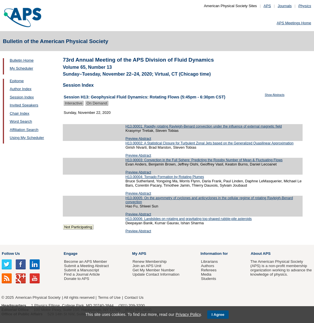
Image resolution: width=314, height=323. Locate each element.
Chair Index (19, 113)
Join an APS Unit (146, 266)
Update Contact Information (155, 274)
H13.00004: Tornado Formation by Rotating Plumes (164, 177)
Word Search (21, 121)
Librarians (209, 261)
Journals (285, 6)
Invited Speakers (24, 105)
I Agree (218, 314)
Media (206, 274)
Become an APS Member (85, 261)
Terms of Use (109, 297)
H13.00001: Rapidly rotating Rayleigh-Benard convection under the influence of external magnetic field (203, 126)
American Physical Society (38, 297)
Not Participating (78, 227)
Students (208, 278)
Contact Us (133, 297)
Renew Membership (149, 261)
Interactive (73, 103)
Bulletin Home (22, 60)
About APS (261, 253)
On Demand (96, 103)
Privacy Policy (188, 314)
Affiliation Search (24, 130)
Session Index (22, 97)
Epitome (17, 81)
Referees (209, 270)
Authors (207, 266)
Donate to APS (76, 278)
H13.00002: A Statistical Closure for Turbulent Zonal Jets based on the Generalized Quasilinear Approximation (209, 143)
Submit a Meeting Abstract (86, 266)
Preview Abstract (138, 139)
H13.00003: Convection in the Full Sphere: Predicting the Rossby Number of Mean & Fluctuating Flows (204, 160)
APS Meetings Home (294, 23)
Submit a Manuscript (81, 270)
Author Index (20, 89)
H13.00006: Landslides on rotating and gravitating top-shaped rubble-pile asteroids (188, 219)
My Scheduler (21, 68)
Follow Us (11, 253)
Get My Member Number (153, 270)
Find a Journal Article (82, 274)
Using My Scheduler (27, 138)
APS (267, 6)
